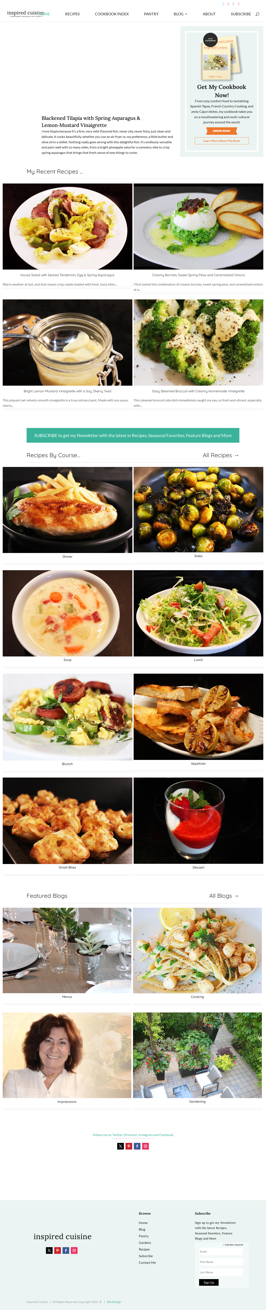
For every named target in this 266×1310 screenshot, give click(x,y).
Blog (178, 14)
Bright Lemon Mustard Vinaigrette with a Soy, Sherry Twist (67, 391)
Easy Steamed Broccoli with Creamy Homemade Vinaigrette (198, 391)
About (209, 14)
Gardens (145, 1242)
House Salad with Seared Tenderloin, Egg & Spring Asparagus (67, 275)
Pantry (151, 14)
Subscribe (241, 14)
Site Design (114, 1302)
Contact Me (147, 1262)
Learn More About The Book (221, 140)
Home (44, 14)
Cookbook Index (112, 14)
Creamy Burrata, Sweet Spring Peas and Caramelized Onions (198, 275)
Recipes (72, 14)
